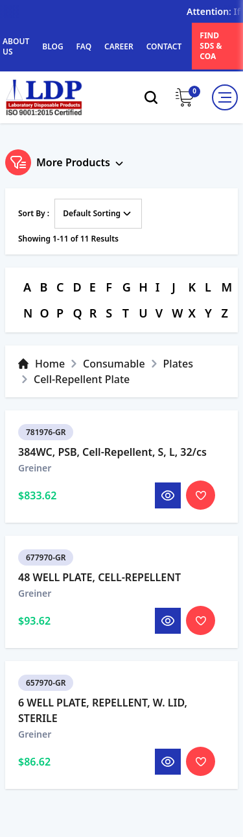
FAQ (83, 46)
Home (41, 363)
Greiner (34, 491)
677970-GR (45, 580)
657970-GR (45, 706)
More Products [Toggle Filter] (65, 162)
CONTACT (164, 46)
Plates (178, 363)
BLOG (52, 46)
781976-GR (45, 455)
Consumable (114, 363)
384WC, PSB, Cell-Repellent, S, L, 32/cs (112, 475)
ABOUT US (16, 46)
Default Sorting (98, 213)
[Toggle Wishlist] (200, 518)
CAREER (118, 46)
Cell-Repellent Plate (82, 379)
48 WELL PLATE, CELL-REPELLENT (99, 600)
